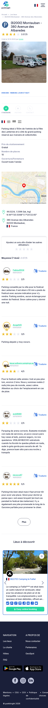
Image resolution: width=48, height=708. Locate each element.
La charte (7, 647)
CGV (24, 692)
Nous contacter (33, 641)
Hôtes (6, 653)
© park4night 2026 (11, 703)
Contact (30, 110)
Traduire (40, 271)
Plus (24, 522)
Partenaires (31, 647)
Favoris (18, 110)
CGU (17, 692)
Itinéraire (6, 110)
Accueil (4, 14)
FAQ (5, 659)
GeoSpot (30, 653)
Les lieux (13, 14)
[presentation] (5, 62)
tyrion (21, 39)
